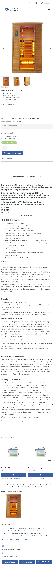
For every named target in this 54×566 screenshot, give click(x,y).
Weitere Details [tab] (34, 176)
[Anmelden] (30, 3)
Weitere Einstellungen (10, 556)
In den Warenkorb (12, 153)
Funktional (9, 553)
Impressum (26, 539)
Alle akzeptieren (10, 561)
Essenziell (8, 546)
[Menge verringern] (12, 148)
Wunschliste (9, 159)
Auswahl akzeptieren (27, 561)
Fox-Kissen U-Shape (35, 468)
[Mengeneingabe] (4, 148)
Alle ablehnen (44, 562)
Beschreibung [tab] (19, 176)
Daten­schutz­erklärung (11, 539)
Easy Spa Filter (6, 468)
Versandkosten (16, 163)
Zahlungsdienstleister (12, 549)
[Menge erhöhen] (9, 148)
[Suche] (36, 3)
